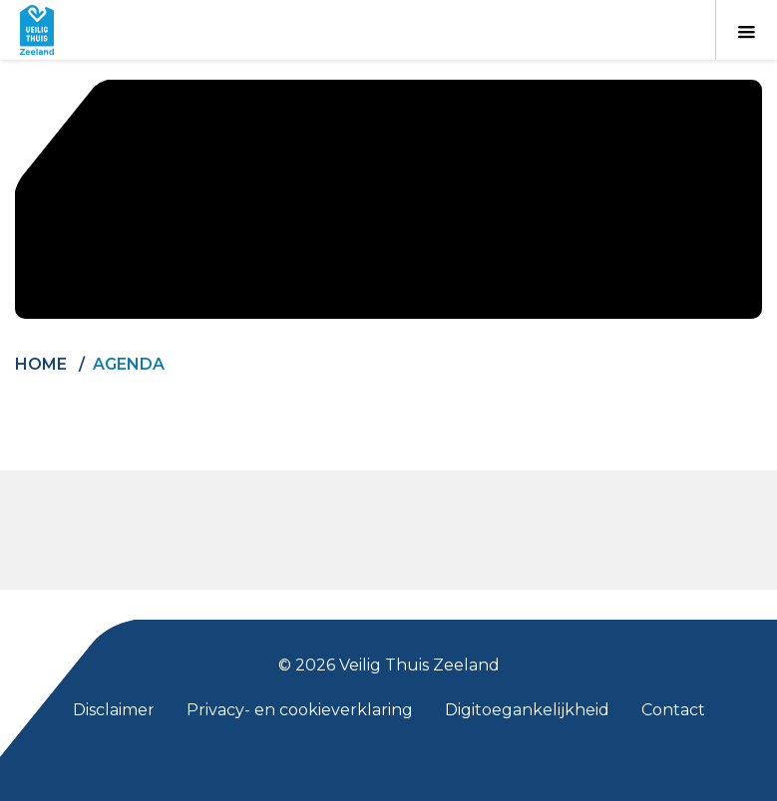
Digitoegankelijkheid (527, 709)
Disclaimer (114, 709)
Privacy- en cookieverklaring (300, 709)
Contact (673, 709)
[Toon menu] (746, 30)
